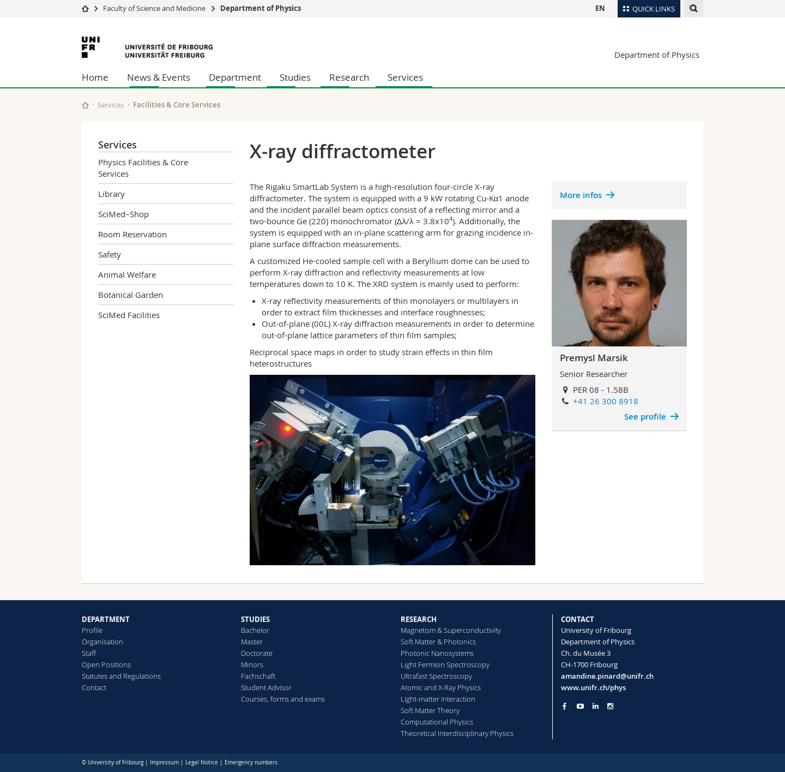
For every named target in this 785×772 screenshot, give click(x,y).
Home (95, 77)
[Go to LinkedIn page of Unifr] (596, 706)
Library (111, 193)
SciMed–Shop (123, 213)
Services (405, 77)
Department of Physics (260, 8)
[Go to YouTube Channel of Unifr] (580, 706)
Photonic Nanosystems (437, 653)
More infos (581, 195)
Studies (295, 77)
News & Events (158, 77)
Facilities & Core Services (176, 105)
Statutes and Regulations (121, 676)
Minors (252, 664)
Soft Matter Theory (430, 710)
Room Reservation (132, 234)
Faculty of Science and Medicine (154, 8)
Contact (94, 687)
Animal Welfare (127, 274)
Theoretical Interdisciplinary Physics (457, 733)
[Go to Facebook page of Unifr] (564, 706)
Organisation (102, 642)
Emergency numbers (251, 762)
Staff (89, 653)
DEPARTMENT (106, 619)
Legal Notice (201, 762)
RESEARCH (419, 619)
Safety (109, 254)
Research (349, 77)
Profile (92, 630)
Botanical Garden (130, 294)
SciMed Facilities (129, 314)
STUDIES (255, 619)
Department (235, 77)
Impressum (164, 762)
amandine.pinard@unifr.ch (607, 676)
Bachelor (255, 630)
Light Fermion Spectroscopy (445, 664)
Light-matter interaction (438, 699)
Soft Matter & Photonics (438, 642)
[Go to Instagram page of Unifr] (610, 706)
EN (600, 8)
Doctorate (257, 653)
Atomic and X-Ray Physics (441, 687)
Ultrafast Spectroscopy (436, 676)
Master (252, 642)
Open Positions (106, 664)
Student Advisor (266, 687)
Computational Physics (437, 722)
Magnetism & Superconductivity (451, 630)
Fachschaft (258, 676)
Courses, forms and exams (283, 699)
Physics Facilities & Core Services (143, 168)
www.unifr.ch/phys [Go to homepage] (593, 687)
